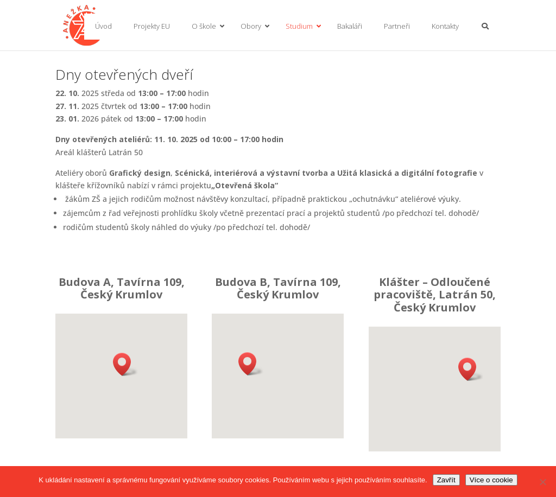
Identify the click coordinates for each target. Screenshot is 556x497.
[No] (542, 481)
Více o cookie (491, 480)
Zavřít (446, 480)
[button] (125, 364)
